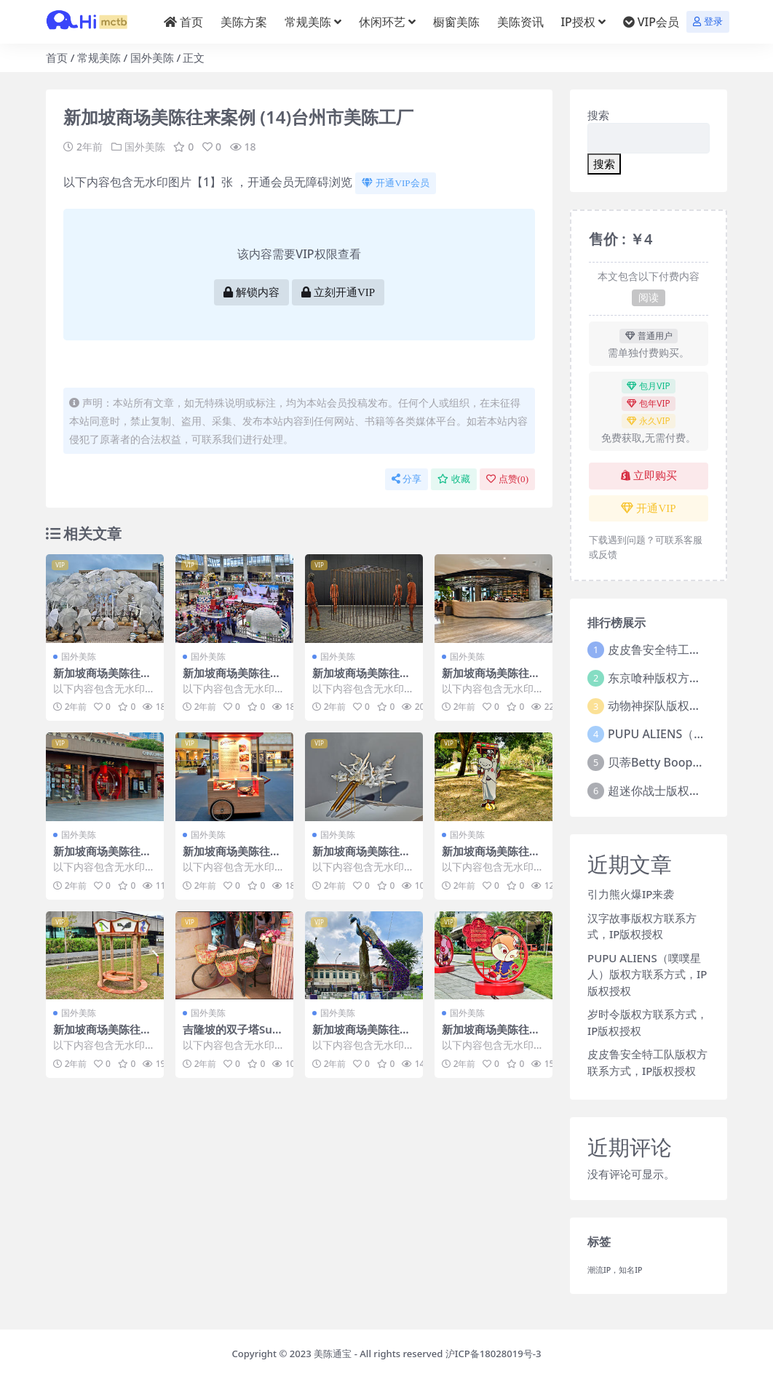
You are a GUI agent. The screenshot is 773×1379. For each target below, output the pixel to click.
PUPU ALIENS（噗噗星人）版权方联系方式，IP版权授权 (647, 974)
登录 (708, 21)
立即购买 (649, 475)
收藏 (453, 478)
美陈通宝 (333, 1353)
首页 (57, 57)
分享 (406, 478)
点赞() (507, 478)
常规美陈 (99, 57)
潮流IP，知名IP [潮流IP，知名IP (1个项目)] (615, 1270)
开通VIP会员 (395, 182)
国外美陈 (152, 57)
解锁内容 (251, 292)
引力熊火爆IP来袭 (630, 894)
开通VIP (648, 508)
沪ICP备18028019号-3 (493, 1353)
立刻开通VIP (338, 292)
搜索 (598, 115)
